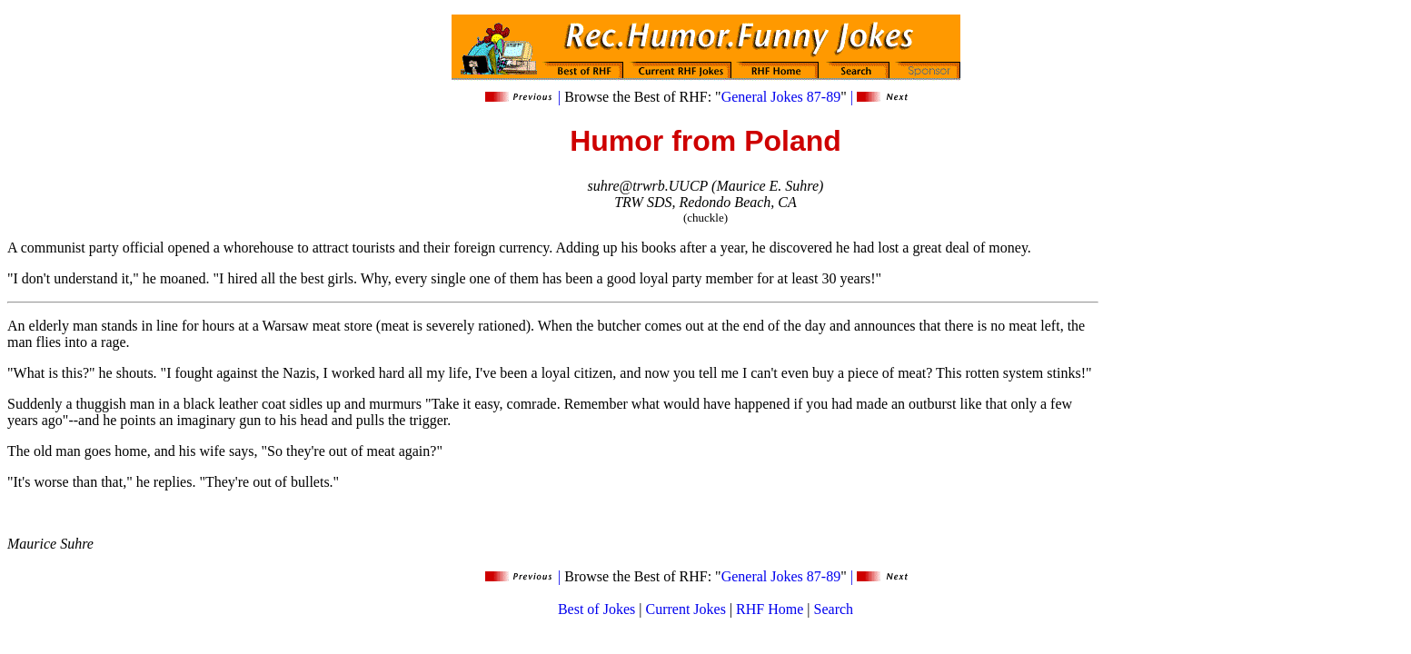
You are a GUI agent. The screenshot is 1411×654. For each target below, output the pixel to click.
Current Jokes (685, 609)
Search (834, 609)
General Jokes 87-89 (781, 96)
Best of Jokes (596, 609)
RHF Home (769, 609)
